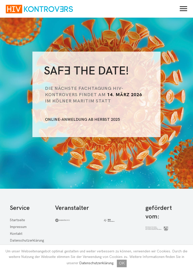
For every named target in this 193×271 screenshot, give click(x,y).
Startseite (17, 220)
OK (122, 263)
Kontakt (16, 233)
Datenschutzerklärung (96, 263)
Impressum (18, 227)
